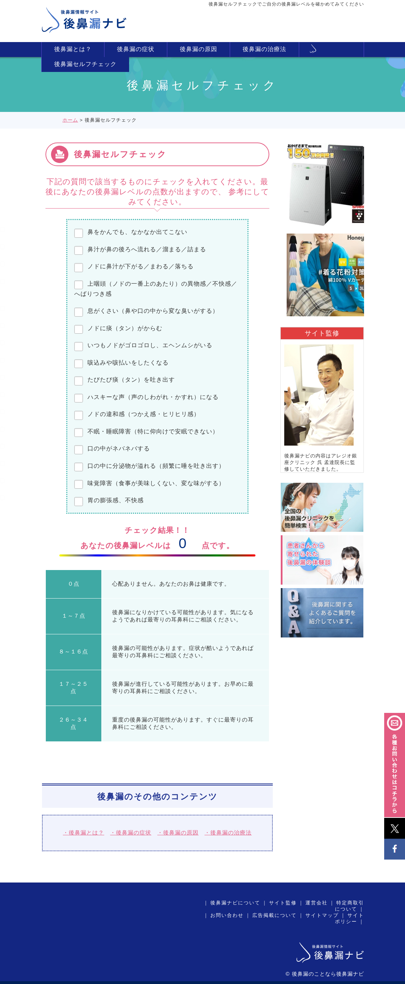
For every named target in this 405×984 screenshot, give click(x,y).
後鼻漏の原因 (198, 49)
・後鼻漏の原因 (178, 833)
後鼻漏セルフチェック (85, 64)
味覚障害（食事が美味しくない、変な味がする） (156, 483)
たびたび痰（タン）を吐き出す (131, 379)
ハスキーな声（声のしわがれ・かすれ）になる (153, 397)
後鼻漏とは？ (73, 49)
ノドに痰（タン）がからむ (124, 328)
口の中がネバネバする (118, 448)
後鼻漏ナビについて (235, 902)
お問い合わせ (227, 915)
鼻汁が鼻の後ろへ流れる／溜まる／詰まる (149, 249)
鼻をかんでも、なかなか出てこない (137, 232)
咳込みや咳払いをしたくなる (128, 362)
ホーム (70, 120)
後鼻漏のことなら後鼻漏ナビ (328, 974)
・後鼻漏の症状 (130, 833)
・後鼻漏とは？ (83, 833)
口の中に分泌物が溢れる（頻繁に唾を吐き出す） (156, 466)
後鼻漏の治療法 (264, 49)
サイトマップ (322, 915)
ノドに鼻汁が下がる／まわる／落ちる (140, 266)
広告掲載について (274, 915)
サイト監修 (283, 902)
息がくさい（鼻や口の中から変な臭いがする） (153, 311)
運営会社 (316, 902)
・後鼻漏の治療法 (228, 833)
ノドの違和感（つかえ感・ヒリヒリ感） (143, 414)
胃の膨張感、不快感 (115, 500)
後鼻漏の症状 (135, 49)
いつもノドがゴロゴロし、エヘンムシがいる (149, 345)
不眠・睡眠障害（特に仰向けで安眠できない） (153, 431)
